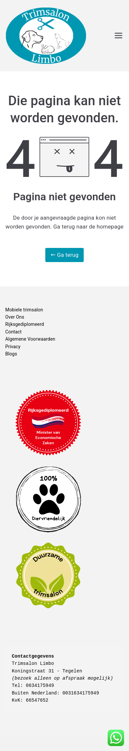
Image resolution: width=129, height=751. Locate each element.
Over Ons (14, 317)
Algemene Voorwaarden (30, 339)
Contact (13, 331)
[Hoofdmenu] (118, 35)
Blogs (11, 353)
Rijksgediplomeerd (24, 324)
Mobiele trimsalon (24, 309)
